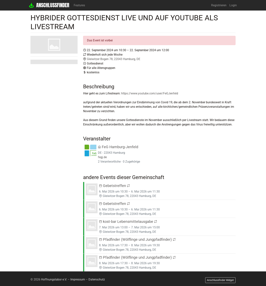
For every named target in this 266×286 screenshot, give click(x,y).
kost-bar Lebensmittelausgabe (128, 221)
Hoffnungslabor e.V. (54, 279)
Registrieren (218, 5)
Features (79, 5)
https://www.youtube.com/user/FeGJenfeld (149, 93)
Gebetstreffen (114, 185)
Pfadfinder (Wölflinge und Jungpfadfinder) (137, 239)
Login (233, 5)
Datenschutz (96, 279)
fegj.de (102, 157)
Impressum (77, 279)
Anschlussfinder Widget (220, 280)
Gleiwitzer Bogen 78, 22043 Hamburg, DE (113, 59)
